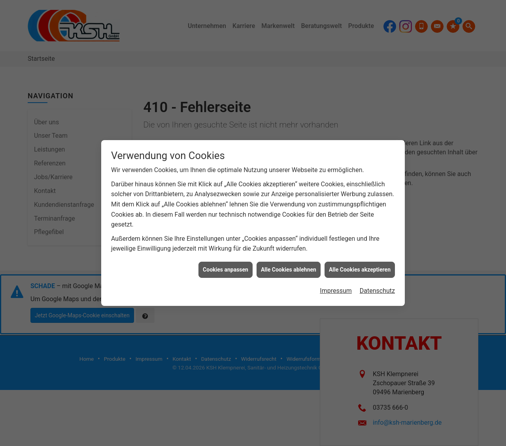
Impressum (336, 287)
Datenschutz (377, 287)
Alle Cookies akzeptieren (360, 266)
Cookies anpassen (225, 266)
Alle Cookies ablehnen (288, 266)
